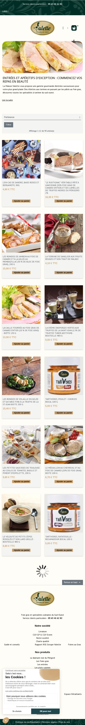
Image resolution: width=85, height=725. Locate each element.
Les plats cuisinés (42, 667)
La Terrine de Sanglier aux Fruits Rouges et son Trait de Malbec (63, 257)
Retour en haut (72, 582)
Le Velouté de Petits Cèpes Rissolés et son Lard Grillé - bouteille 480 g (18, 539)
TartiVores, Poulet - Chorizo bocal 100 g (61, 400)
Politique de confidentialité (27, 722)
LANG (5, 11)
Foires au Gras (74, 644)
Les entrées (42, 664)
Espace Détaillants (73, 694)
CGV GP (36, 634)
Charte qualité (42, 641)
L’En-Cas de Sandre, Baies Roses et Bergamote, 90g (21, 183)
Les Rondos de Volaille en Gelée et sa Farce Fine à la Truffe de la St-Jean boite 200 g (20, 402)
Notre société (42, 638)
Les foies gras (42, 661)
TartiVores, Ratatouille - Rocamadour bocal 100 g (59, 538)
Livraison (43, 631)
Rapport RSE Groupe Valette (51, 644)
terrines (43, 89)
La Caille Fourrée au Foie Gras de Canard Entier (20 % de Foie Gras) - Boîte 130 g (21, 330)
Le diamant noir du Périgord (42, 657)
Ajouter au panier (21, 201)
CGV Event (47, 634)
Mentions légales (49, 722)
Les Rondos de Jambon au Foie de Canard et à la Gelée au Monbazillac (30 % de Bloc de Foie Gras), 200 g (21, 260)
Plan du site (64, 722)
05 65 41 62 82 (55, 4)
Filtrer (8, 124)
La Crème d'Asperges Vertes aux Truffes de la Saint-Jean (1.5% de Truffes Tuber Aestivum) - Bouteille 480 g (63, 331)
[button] (7, 100)
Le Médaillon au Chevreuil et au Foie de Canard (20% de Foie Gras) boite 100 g (63, 470)
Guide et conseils (12, 644)
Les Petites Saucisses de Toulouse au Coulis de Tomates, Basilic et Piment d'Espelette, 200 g (21, 470)
